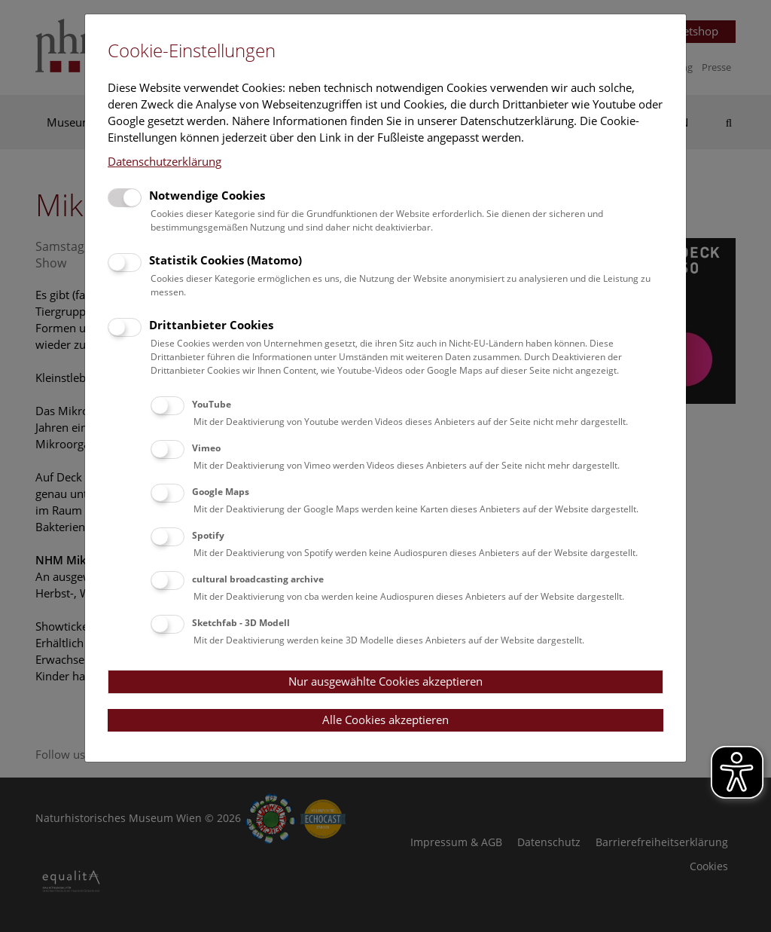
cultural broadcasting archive (258, 579)
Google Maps (220, 491)
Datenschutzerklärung (164, 161)
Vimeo (206, 448)
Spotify (208, 535)
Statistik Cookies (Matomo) (225, 259)
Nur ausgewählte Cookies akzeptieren (385, 681)
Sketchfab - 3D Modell (241, 622)
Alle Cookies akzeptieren (385, 719)
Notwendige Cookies (207, 195)
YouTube (211, 404)
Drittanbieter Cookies (211, 324)
